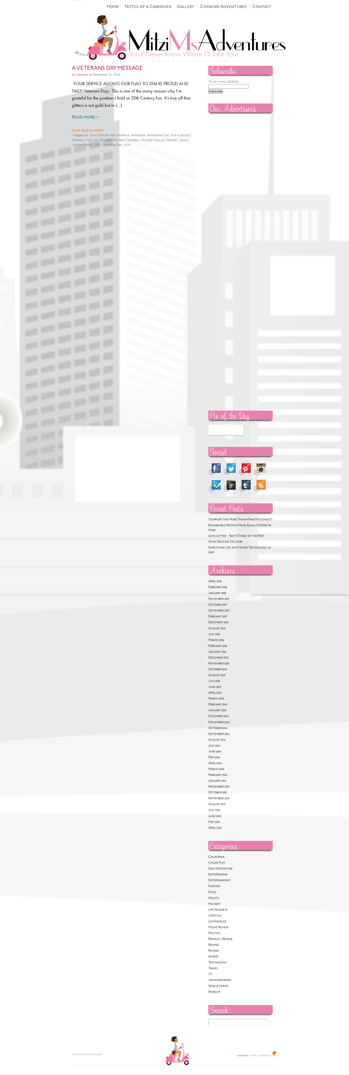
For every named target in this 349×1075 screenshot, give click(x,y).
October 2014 (217, 728)
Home (113, 7)
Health (213, 898)
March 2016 (216, 640)
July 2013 (214, 810)
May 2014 (214, 757)
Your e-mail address (223, 81)
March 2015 (216, 698)
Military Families (153, 140)
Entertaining (218, 874)
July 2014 (214, 745)
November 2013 (218, 786)
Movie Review (218, 927)
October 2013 (217, 792)
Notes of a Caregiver (148, 7)
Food (212, 892)
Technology (217, 962)
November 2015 (218, 663)
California (216, 856)
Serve (184, 140)
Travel (213, 968)
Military (105, 140)
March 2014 (216, 769)
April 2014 (215, 763)
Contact (262, 7)
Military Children (126, 140)
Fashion (214, 886)
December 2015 (218, 657)
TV (210, 974)
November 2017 (218, 598)
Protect (172, 140)
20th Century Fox (103, 135)
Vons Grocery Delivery (225, 541)
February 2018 (217, 587)
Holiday (214, 904)
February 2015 (217, 704)
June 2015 (214, 686)
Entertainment (219, 880)
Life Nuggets (218, 909)
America (123, 135)
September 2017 (218, 610)
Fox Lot (92, 140)
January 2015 (217, 710)
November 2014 (219, 722)
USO (97, 145)
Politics (214, 933)
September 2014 (219, 734)
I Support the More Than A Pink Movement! (240, 519)
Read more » (85, 117)
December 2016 (218, 622)
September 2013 (218, 798)
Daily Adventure (220, 868)
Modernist (243, 1055)
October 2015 (217, 669)
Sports (213, 956)
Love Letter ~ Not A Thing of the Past (236, 536)
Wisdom (214, 992)
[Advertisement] (222, 187)
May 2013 (214, 822)
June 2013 (214, 816)
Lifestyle (214, 915)
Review (213, 950)
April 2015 (214, 692)
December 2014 (218, 716)
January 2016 (217, 651)
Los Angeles (217, 921)
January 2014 (217, 780)
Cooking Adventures (223, 7)
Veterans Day (112, 145)
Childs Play (216, 862)
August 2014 (217, 739)
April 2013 (214, 827)
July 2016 (214, 634)
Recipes (213, 944)
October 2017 (217, 604)
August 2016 (216, 628)
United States (82, 145)
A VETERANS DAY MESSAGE (107, 68)
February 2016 (217, 646)
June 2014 (214, 751)
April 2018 (214, 581)
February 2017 (217, 616)
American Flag (158, 135)
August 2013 (216, 804)
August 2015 (216, 675)
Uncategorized (219, 980)
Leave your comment (87, 130)
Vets (127, 145)
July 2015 (214, 681)
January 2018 (217, 593)
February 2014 (217, 775)
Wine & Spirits (218, 986)
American (138, 135)
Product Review (220, 939)
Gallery (185, 7)
